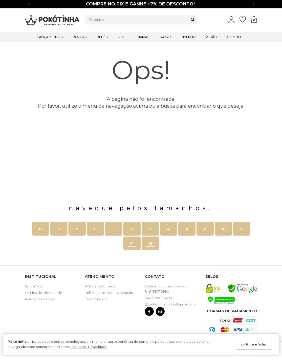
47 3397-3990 (157, 291)
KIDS (122, 37)
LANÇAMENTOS (50, 37)
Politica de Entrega (100, 286)
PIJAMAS (142, 37)
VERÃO (211, 37)
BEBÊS (102, 37)
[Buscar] (192, 19)
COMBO (234, 37)
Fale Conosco (96, 299)
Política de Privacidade (89, 347)
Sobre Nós (33, 286)
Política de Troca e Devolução (109, 293)
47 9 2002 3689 (158, 298)
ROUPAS (80, 37)
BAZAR (165, 37)
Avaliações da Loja (40, 299)
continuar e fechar (254, 344)
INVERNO (188, 37)
